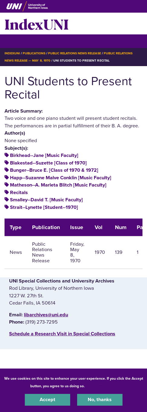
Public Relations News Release (74, 53)
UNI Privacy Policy (102, 386)
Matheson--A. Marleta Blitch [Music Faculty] (58, 185)
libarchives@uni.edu (46, 315)
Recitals (19, 193)
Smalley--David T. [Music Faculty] (46, 200)
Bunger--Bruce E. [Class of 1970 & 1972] (54, 170)
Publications (34, 53)
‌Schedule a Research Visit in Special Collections (62, 334)
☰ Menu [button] (15, 40)
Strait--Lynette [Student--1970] (44, 207)
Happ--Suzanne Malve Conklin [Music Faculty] (60, 178)
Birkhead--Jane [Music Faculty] (44, 155)
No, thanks (100, 400)
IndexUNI (37, 23)
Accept (47, 400)
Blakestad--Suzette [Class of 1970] (48, 163)
